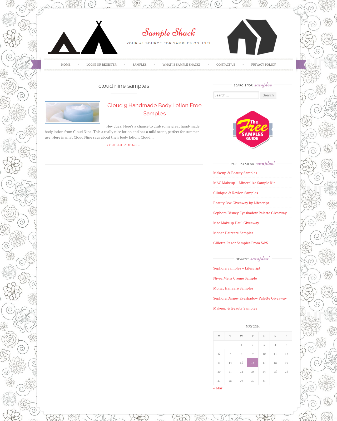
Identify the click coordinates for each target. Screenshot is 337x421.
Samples (139, 64)
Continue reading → (123, 145)
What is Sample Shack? (181, 64)
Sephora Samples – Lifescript (236, 268)
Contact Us (225, 64)
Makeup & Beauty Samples (235, 308)
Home (65, 64)
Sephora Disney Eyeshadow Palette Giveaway (250, 298)
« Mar (217, 387)
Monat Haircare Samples (233, 288)
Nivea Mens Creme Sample (235, 278)
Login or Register (101, 64)
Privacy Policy (263, 64)
